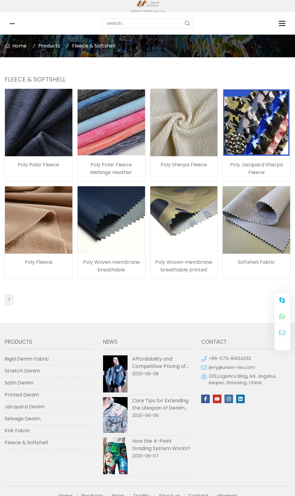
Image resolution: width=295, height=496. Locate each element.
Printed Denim (22, 394)
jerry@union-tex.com (232, 367)
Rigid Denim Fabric (27, 358)
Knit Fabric (17, 430)
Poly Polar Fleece (38, 164)
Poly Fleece (38, 262)
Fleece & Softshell (93, 45)
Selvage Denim (22, 418)
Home (19, 45)
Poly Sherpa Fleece (184, 164)
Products (49, 45)
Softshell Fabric (256, 262)
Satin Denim (19, 382)
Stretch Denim (22, 370)
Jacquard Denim (24, 406)
